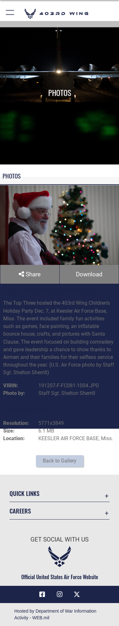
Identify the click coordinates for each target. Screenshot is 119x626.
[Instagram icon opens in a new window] (59, 594)
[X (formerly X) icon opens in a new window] (77, 594)
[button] (10, 13)
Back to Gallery (59, 461)
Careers (20, 510)
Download (89, 274)
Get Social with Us (59, 539)
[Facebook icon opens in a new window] (42, 594)
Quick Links (24, 493)
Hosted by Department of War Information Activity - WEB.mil (55, 614)
